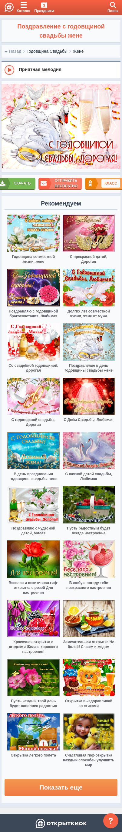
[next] (114, 126)
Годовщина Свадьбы (47, 51)
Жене (78, 51)
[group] (61, 70)
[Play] (9, 70)
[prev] (7, 126)
